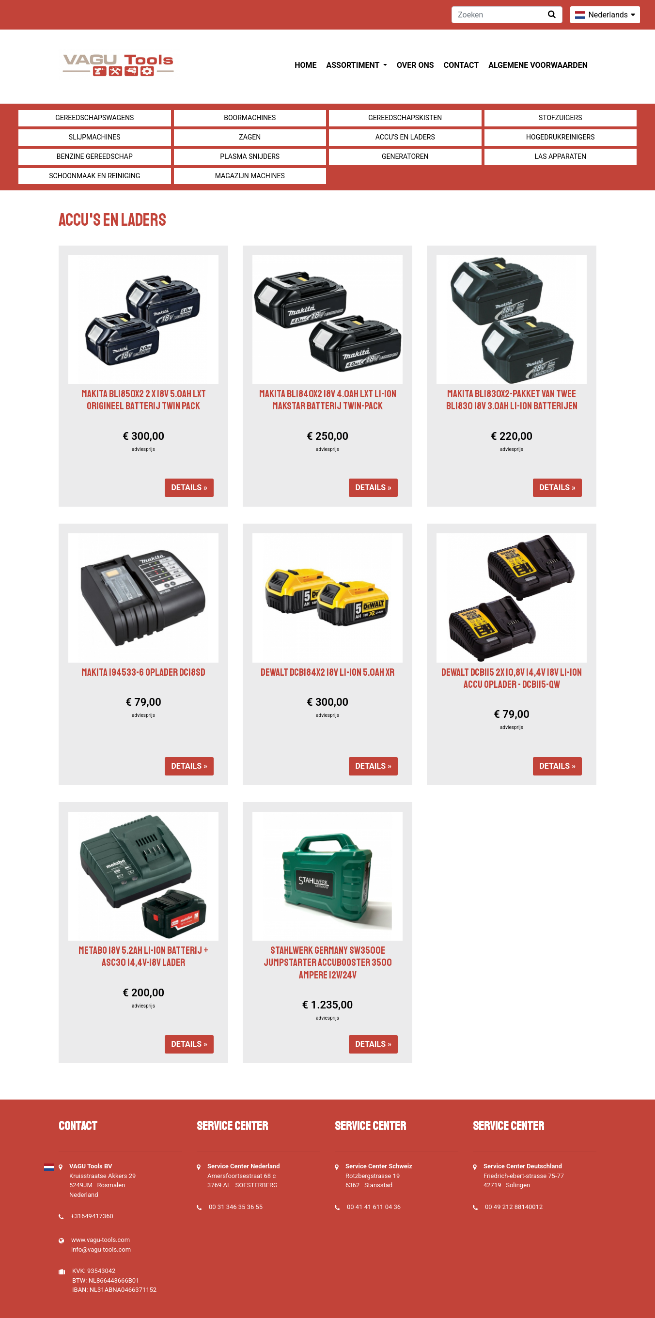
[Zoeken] (507, 14)
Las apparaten (560, 156)
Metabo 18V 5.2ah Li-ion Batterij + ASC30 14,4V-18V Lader (143, 956)
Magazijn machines (250, 176)
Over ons (415, 65)
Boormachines (250, 118)
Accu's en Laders (405, 137)
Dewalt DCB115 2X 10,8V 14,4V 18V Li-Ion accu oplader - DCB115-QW (511, 678)
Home (305, 65)
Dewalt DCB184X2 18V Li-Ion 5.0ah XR (327, 672)
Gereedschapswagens (94, 118)
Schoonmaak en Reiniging (94, 176)
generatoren (405, 156)
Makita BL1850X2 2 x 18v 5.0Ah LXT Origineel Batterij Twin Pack (143, 400)
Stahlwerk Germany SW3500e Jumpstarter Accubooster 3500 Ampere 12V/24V (328, 962)
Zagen (250, 137)
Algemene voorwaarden (538, 65)
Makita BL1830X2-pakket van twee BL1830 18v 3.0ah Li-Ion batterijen (511, 400)
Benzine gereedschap (95, 156)
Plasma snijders (250, 156)
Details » (189, 487)
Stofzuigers (560, 118)
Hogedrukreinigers (560, 137)
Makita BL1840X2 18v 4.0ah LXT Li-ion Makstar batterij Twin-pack (327, 400)
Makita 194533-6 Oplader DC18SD (143, 672)
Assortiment (354, 65)
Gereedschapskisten (405, 118)
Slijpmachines (95, 137)
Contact (461, 65)
